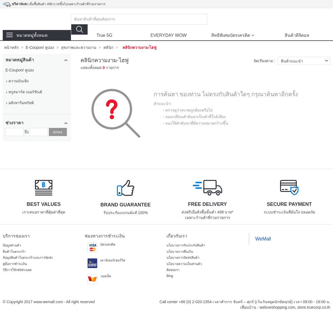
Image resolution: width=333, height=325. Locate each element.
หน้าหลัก (11, 47)
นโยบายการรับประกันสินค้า (185, 245)
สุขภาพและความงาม (78, 47)
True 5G (104, 35)
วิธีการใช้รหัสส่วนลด (17, 270)
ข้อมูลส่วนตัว (12, 245)
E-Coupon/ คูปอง (40, 47)
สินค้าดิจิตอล (297, 35)
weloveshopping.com (277, 307)
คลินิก (108, 47)
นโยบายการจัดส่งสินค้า (183, 258)
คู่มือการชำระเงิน (15, 264)
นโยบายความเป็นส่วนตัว (184, 264)
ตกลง (57, 132)
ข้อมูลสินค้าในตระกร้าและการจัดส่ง (28, 258)
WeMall (263, 239)
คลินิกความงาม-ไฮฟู (140, 47)
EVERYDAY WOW (168, 35)
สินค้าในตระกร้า (14, 252)
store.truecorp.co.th (313, 307)
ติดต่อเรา (173, 270)
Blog (169, 276)
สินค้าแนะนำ (305, 61)
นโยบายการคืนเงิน (179, 252)
